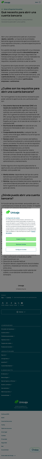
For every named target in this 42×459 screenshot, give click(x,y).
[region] (21, 231)
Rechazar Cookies (21, 244)
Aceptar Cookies (21, 239)
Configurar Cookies (21, 249)
